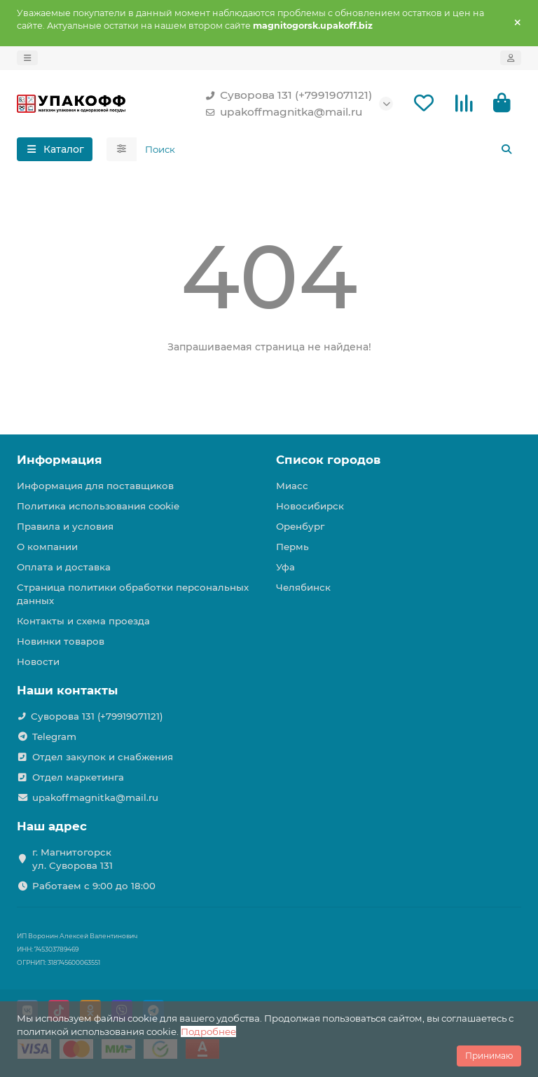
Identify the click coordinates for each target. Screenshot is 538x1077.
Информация (59, 460)
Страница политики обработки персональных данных (133, 594)
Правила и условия (65, 526)
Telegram (54, 736)
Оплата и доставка (64, 566)
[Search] (329, 149)
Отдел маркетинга (78, 777)
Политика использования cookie (98, 506)
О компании (47, 546)
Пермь (292, 546)
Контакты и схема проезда (83, 620)
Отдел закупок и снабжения (102, 756)
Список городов (328, 460)
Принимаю (489, 1055)
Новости (38, 661)
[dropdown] (27, 57)
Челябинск (303, 587)
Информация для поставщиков (95, 485)
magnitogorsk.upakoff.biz (313, 25)
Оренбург (300, 526)
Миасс (292, 485)
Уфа (285, 566)
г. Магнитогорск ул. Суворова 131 (72, 858)
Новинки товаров (60, 641)
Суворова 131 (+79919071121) (286, 95)
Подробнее (208, 1031)
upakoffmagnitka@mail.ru (281, 112)
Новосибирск (310, 506)
